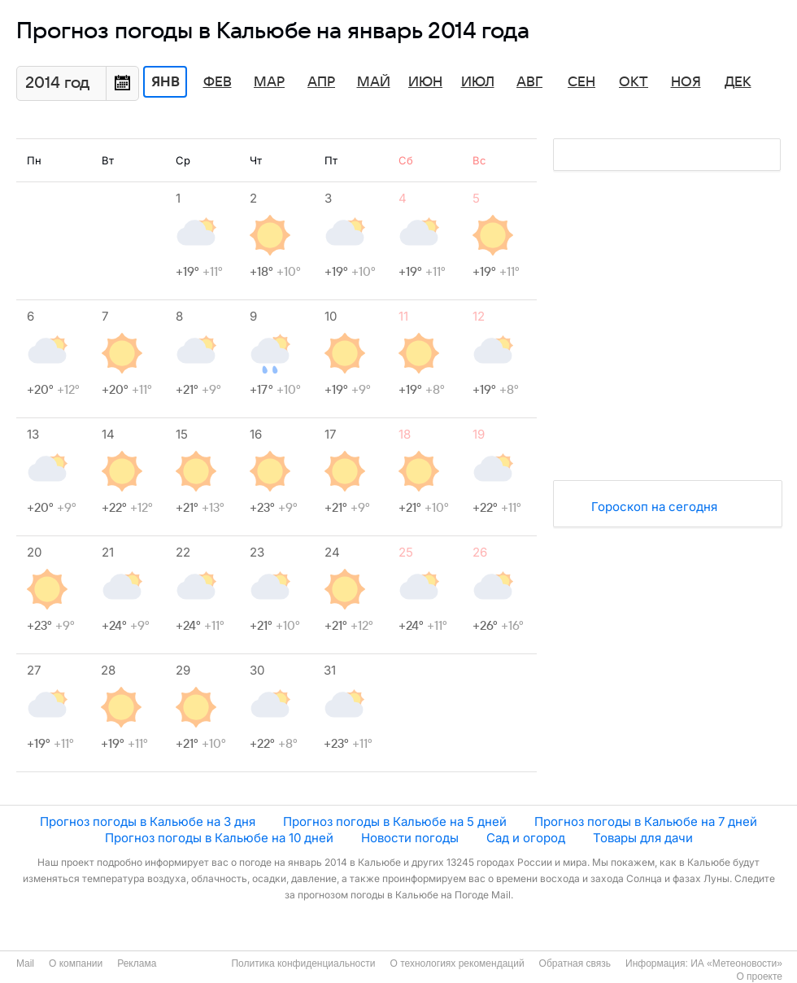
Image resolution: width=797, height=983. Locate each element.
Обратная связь (575, 963)
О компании (75, 963)
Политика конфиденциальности (303, 963)
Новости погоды (410, 837)
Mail (25, 963)
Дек (738, 82)
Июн (425, 82)
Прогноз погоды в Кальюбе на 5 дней (395, 821)
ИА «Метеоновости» (736, 963)
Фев (217, 82)
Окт (633, 82)
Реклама (136, 963)
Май (373, 82)
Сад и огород (525, 837)
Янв (165, 82)
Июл (477, 82)
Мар (269, 82)
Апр (321, 82)
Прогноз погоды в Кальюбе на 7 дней (645, 821)
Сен (581, 82)
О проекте (759, 976)
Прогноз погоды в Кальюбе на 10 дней (219, 837)
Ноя (686, 82)
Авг (529, 82)
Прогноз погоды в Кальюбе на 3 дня (147, 821)
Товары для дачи (643, 837)
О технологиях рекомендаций (457, 963)
